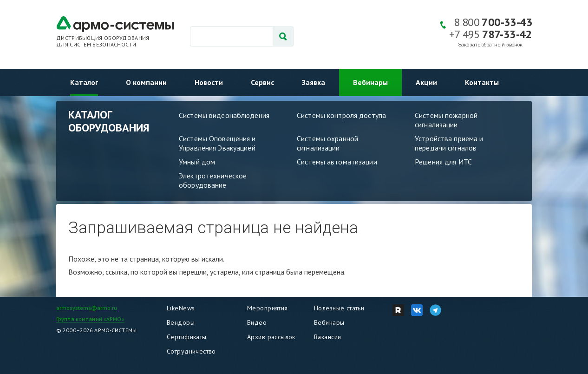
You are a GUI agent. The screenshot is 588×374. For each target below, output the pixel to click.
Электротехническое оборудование (213, 180)
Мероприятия (267, 308)
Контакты (482, 82)
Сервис (262, 82)
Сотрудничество (191, 351)
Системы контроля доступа (341, 115)
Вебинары (370, 82)
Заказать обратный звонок (490, 45)
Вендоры (181, 322)
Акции (426, 82)
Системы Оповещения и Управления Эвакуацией (217, 143)
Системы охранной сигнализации (327, 143)
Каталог (84, 82)
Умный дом (197, 161)
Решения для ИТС (443, 161)
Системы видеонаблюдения (224, 115)
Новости (209, 82)
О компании (146, 82)
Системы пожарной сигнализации (446, 120)
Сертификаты (187, 337)
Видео (257, 322)
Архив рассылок (271, 337)
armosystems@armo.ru (86, 307)
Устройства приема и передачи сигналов (449, 143)
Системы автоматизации (337, 161)
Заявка (313, 82)
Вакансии (327, 337)
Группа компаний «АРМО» (90, 318)
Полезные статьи (339, 308)
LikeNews (181, 308)
